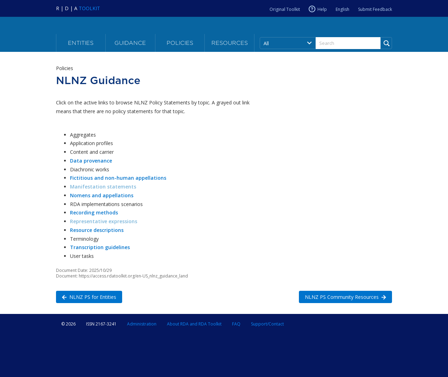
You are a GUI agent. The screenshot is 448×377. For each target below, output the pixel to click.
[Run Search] (386, 43)
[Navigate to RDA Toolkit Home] (78, 8)
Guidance (130, 43)
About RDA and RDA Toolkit (194, 324)
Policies (180, 43)
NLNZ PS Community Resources (342, 296)
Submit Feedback (375, 9)
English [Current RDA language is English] (342, 9)
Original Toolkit (285, 9)
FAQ (236, 324)
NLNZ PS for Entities (86, 296)
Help (322, 9)
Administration (141, 324)
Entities (80, 43)
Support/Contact (267, 324)
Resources (229, 43)
